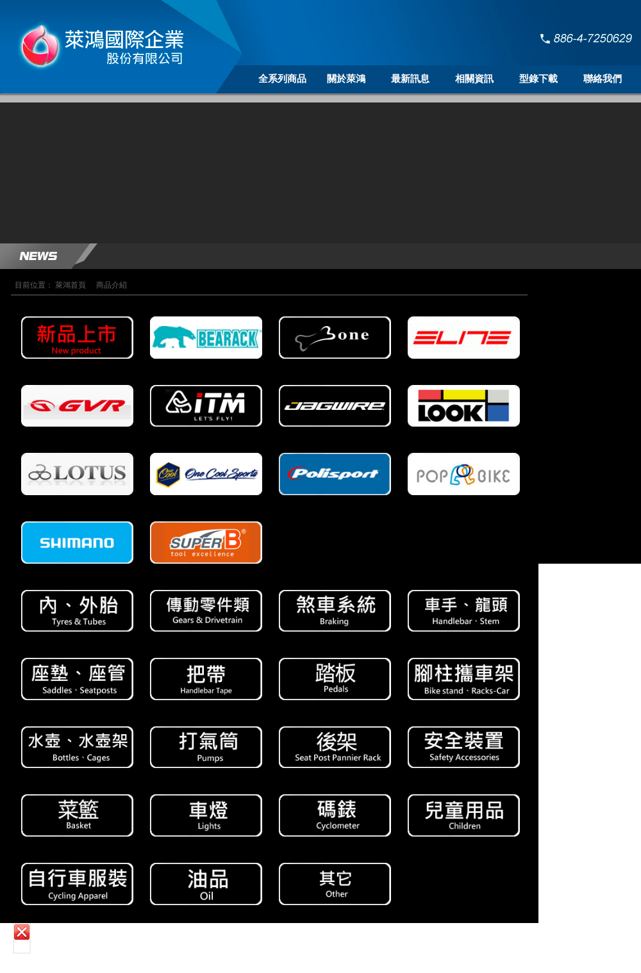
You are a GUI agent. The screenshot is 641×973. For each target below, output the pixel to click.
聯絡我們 (602, 79)
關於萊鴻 (346, 79)
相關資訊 (474, 79)
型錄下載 (538, 79)
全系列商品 (282, 79)
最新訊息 (410, 79)
